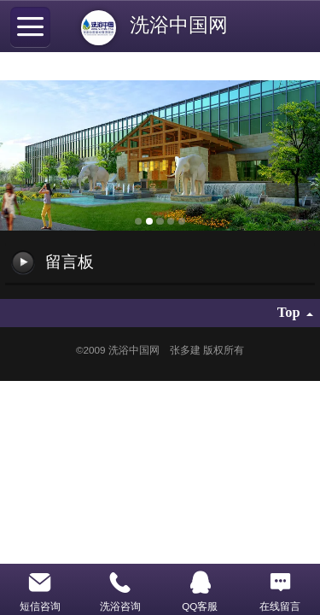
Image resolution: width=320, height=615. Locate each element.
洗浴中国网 (184, 25)
